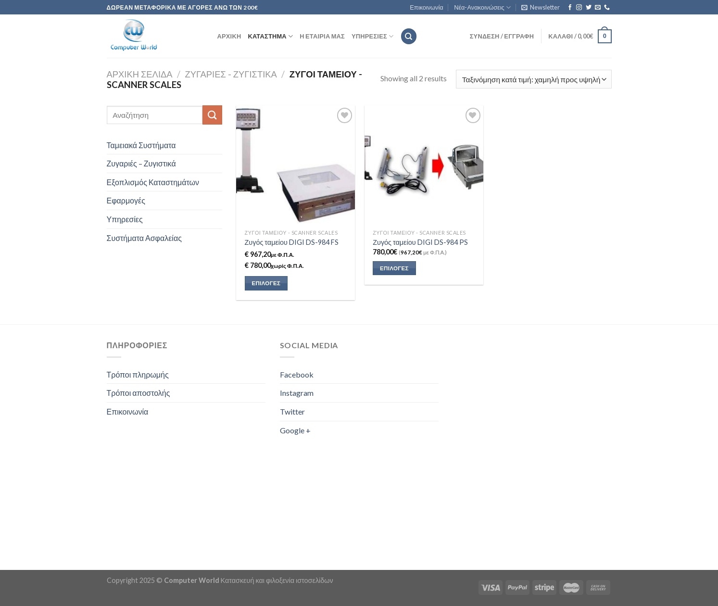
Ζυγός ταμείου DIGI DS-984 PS (420, 242)
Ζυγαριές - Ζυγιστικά (231, 74)
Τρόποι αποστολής (138, 392)
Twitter (292, 411)
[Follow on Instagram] (579, 7)
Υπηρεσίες (372, 36)
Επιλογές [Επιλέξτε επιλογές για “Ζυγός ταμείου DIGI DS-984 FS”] (266, 283)
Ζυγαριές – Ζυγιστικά (141, 163)
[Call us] (607, 7)
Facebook (297, 374)
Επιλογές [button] (394, 268)
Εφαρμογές (126, 200)
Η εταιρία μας (322, 36)
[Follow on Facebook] (570, 7)
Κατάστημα (270, 36)
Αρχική (229, 36)
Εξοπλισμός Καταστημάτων (153, 182)
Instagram (297, 392)
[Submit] (212, 114)
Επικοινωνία (426, 7)
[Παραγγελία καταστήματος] (533, 79)
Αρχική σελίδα (140, 74)
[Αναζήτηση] (408, 36)
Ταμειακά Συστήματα (141, 145)
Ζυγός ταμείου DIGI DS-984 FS (292, 242)
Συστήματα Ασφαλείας (144, 237)
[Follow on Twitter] (589, 7)
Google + (295, 430)
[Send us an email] (598, 7)
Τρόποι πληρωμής (138, 374)
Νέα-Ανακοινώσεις (482, 7)
